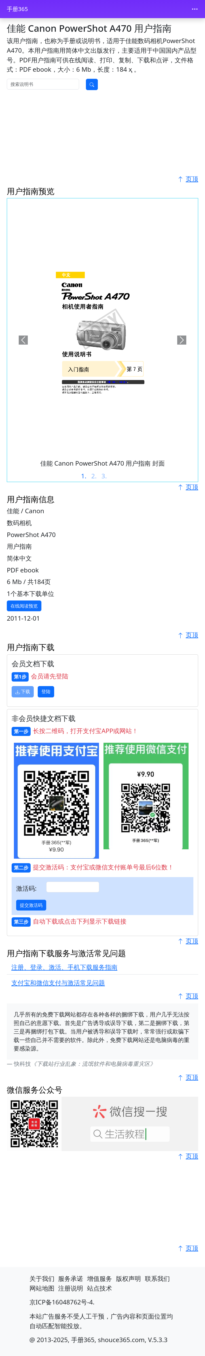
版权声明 (128, 1278)
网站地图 (41, 1288)
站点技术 (99, 1288)
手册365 (17, 9)
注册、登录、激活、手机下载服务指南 (64, 967)
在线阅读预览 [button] (24, 606)
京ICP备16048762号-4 (61, 1302)
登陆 (45, 691)
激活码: (26, 888)
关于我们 (41, 1278)
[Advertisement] (102, 134)
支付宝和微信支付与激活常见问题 (58, 982)
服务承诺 (70, 1278)
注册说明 (70, 1288)
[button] (23, 340)
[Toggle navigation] (194, 9)
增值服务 (99, 1278)
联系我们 (157, 1278)
